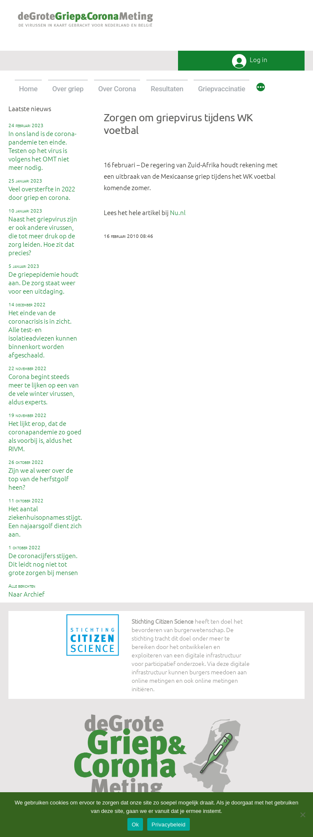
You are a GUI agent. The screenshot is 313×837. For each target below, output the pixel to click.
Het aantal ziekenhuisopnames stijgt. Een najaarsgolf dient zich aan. (45, 517)
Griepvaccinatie (221, 89)
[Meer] (261, 88)
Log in (258, 60)
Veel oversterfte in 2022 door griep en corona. (41, 189)
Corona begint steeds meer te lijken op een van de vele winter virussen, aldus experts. (43, 385)
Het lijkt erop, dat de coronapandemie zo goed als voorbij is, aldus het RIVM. (44, 432)
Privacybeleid (168, 824)
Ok (135, 824)
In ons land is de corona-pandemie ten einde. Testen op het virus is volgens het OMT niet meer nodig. (42, 147)
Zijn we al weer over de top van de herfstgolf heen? (40, 474)
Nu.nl (178, 212)
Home (28, 89)
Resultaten (167, 89)
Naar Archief (26, 590)
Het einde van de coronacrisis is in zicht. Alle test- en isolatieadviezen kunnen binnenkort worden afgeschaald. (42, 330)
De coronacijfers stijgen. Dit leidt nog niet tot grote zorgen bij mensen (43, 560)
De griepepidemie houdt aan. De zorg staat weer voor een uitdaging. (43, 278)
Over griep (68, 89)
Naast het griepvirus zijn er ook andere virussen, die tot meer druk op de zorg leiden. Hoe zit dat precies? (42, 232)
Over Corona (117, 89)
